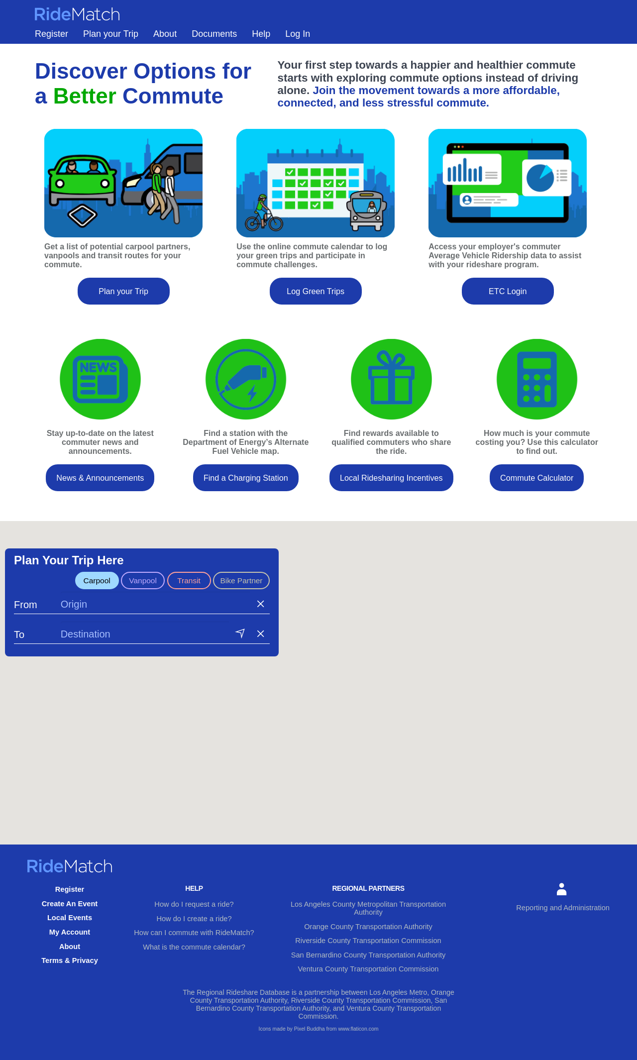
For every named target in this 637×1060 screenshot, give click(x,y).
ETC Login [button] (508, 298)
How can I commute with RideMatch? (193, 937)
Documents (214, 41)
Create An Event (70, 909)
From (25, 613)
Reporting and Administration (565, 904)
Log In (297, 41)
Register (51, 41)
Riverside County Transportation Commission (368, 937)
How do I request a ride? (194, 911)
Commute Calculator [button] (536, 485)
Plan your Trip (110, 41)
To (19, 642)
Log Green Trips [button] (315, 298)
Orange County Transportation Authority (368, 924)
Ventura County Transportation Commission (368, 962)
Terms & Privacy (70, 961)
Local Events (69, 922)
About (165, 41)
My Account (70, 935)
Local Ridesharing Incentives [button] (391, 485)
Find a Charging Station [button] (246, 485)
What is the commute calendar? (194, 950)
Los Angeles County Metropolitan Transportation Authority (368, 911)
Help (261, 41)
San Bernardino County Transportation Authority (368, 950)
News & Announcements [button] (100, 485)
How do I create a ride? (194, 924)
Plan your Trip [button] (123, 298)
